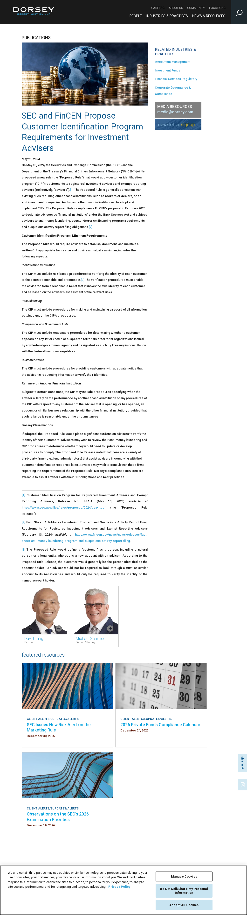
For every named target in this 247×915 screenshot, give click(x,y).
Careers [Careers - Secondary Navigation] (157, 8)
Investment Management (172, 62)
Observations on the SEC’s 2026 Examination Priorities (58, 816)
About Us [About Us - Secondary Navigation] (176, 8)
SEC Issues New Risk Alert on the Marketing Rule (59, 727)
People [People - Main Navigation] (136, 16)
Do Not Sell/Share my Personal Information (184, 890)
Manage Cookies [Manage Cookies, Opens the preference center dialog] (184, 876)
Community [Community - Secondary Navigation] (196, 8)
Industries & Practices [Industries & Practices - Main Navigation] (167, 16)
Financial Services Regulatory (176, 79)
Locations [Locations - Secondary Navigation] (217, 8)
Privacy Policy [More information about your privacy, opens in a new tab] (119, 886)
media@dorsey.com (175, 112)
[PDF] (243, 784)
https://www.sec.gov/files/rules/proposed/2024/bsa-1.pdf (63, 507)
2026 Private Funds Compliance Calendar (160, 724)
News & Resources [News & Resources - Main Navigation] (208, 16)
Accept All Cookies (184, 905)
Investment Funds (167, 70)
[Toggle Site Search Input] (239, 12)
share (242, 761)
